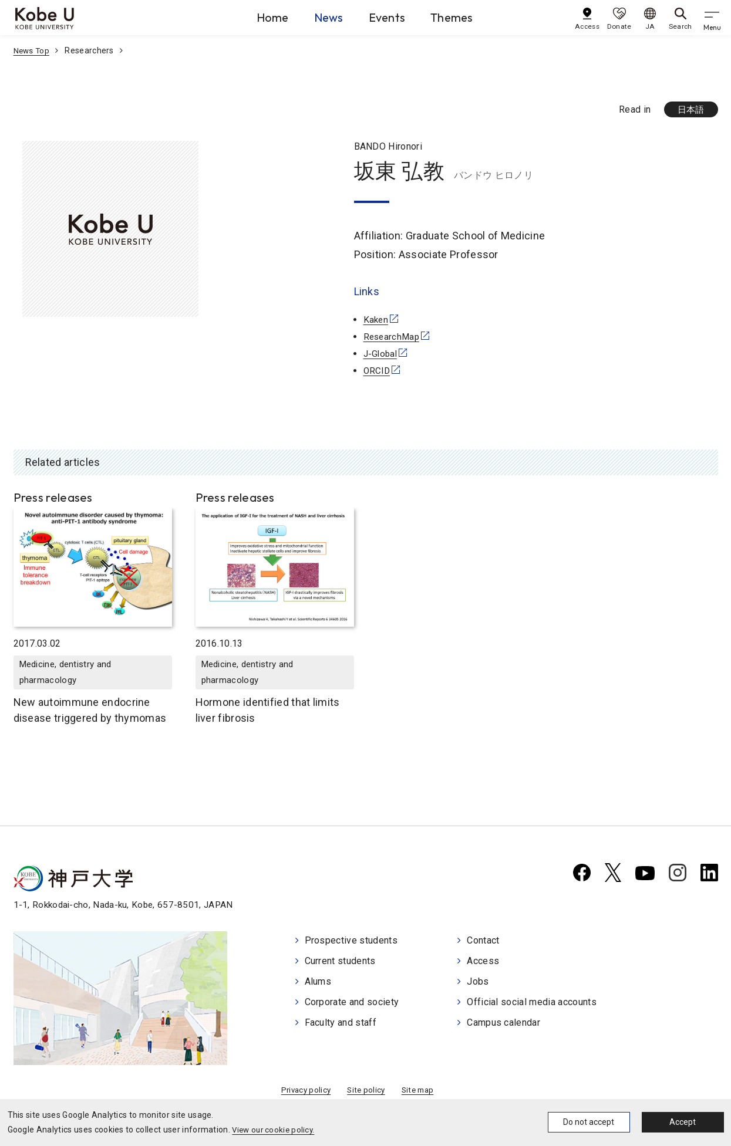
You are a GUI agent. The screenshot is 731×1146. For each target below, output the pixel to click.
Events (387, 17)
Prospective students (351, 942)
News (316, 17)
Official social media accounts (532, 1002)
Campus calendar (503, 1021)
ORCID (377, 371)
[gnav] (713, 17)
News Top (33, 50)
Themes (466, 17)
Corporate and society (352, 1002)
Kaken (376, 320)
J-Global (381, 354)
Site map (419, 1092)
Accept (682, 1122)
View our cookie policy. (275, 1129)
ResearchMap (393, 337)
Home (247, 17)
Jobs (478, 982)
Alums (318, 982)
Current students (340, 962)
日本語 (689, 110)
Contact (483, 942)
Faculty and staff (340, 1021)
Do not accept (588, 1122)
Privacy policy (303, 1092)
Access (483, 962)
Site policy (366, 1092)
